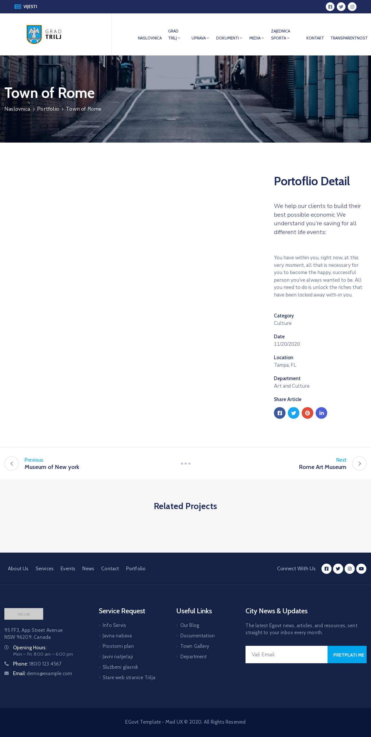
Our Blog (189, 625)
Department (287, 378)
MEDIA (257, 38)
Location (283, 357)
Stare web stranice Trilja (129, 677)
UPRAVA (201, 38)
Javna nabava (117, 636)
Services (45, 568)
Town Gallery (194, 646)
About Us (18, 568)
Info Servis (114, 625)
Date (279, 336)
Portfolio (48, 108)
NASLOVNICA (150, 38)
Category (284, 316)
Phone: (37, 664)
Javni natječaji (118, 656)
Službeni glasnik (120, 667)
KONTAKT (315, 38)
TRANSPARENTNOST (349, 38)
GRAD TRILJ (174, 34)
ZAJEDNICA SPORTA (280, 34)
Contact (110, 568)
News (88, 568)
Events (68, 568)
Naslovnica (17, 108)
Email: (42, 673)
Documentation (197, 636)
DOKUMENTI (229, 38)
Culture (283, 323)
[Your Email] (286, 654)
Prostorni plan (118, 646)
